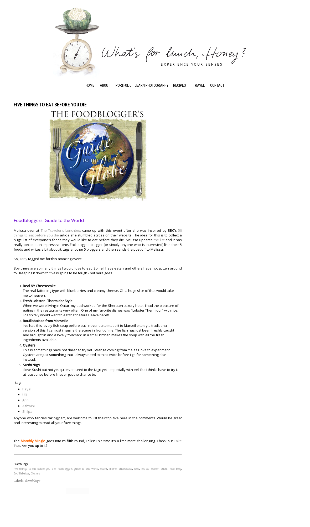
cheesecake (125, 469)
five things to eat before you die (35, 469)
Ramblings (32, 480)
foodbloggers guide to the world (78, 469)
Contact (217, 85)
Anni (25, 400)
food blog (175, 469)
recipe (144, 469)
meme (113, 469)
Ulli (24, 394)
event (103, 469)
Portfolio (124, 85)
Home (90, 85)
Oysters (35, 473)
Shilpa (27, 411)
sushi (164, 469)
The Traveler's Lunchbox (61, 230)
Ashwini (28, 406)
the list (159, 239)
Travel (199, 85)
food (136, 469)
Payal (26, 389)
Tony (23, 258)
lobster (155, 469)
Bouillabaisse (21, 473)
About (105, 85)
